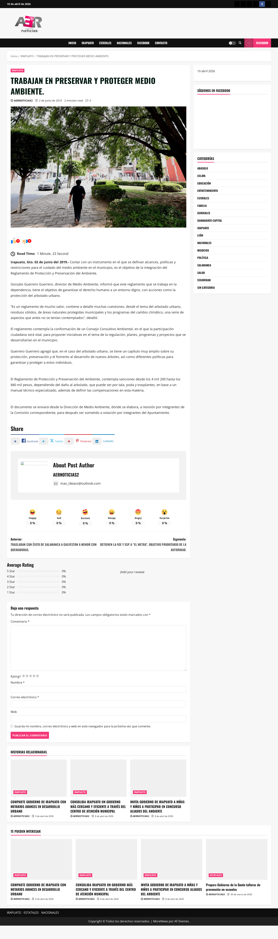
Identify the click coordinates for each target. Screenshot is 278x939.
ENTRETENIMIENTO (208, 191)
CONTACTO (161, 43)
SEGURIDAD (204, 284)
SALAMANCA (204, 269)
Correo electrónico (25, 711)
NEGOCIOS (203, 253)
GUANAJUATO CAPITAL (210, 222)
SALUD (201, 276)
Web (14, 725)
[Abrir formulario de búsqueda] (240, 42)
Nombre (18, 696)
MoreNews (160, 935)
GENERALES (204, 215)
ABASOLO (202, 168)
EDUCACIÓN (204, 184)
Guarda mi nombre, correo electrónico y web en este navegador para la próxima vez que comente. (82, 740)
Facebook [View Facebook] (256, 42)
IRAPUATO (88, 43)
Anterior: (54, 557)
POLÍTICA (202, 261)
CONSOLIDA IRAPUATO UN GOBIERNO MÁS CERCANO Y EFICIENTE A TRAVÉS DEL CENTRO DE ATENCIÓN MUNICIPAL (98, 820)
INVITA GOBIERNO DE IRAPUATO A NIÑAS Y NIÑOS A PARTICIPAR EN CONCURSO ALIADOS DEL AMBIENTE (157, 820)
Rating (16, 690)
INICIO (72, 43)
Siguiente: (142, 557)
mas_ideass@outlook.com (77, 483)
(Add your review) (132, 585)
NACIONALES (124, 43)
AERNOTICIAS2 (23, 100)
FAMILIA (202, 207)
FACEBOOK (143, 43)
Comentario (20, 635)
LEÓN (200, 238)
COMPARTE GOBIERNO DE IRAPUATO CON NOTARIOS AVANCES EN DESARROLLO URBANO (38, 820)
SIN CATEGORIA (206, 292)
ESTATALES (105, 43)
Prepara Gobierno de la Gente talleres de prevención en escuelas (233, 900)
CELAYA (201, 176)
